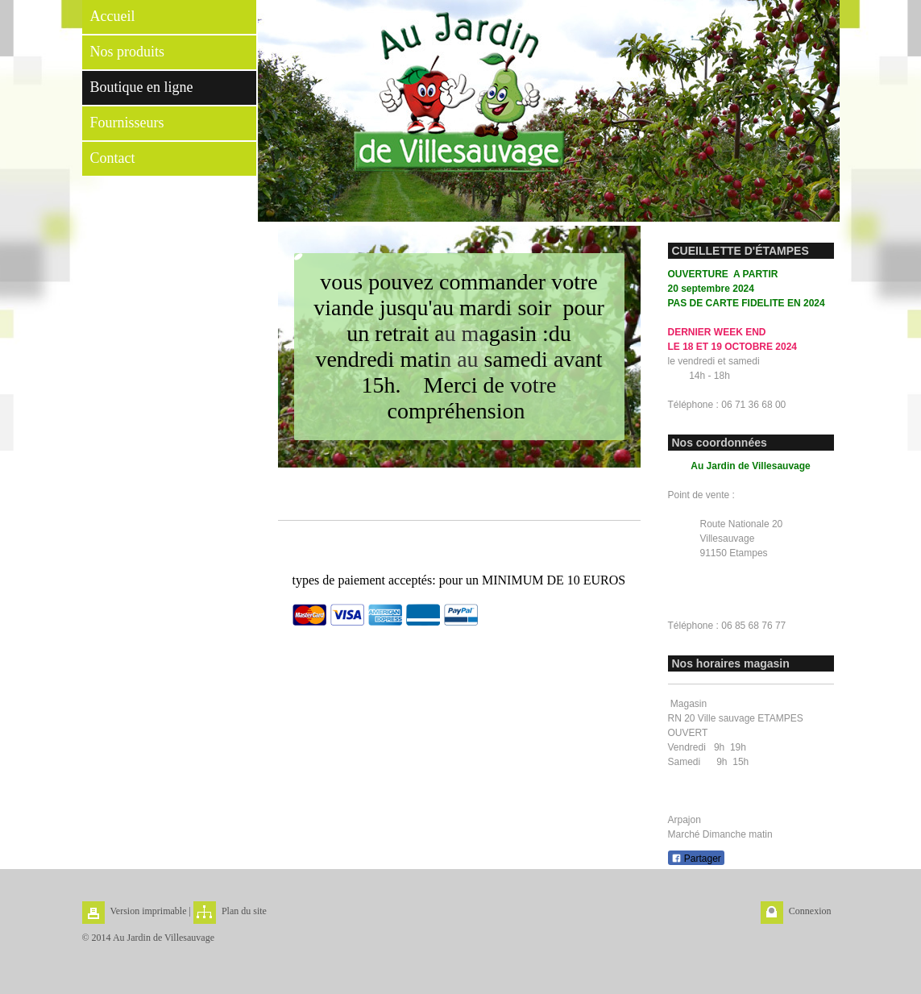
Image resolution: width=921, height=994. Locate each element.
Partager (696, 858)
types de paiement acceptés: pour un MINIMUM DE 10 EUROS (459, 580)
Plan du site (244, 911)
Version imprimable (148, 911)
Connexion (810, 911)
